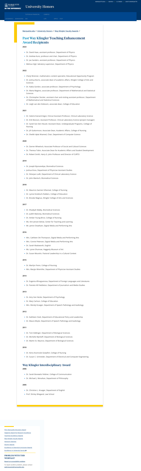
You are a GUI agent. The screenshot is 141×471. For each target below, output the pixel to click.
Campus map (50, 432)
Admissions (22, 14)
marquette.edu (100, 1)
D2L (70, 437)
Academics (10, 14)
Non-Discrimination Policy (101, 459)
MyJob (71, 442)
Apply (65, 14)
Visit (73, 14)
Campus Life (55, 14)
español (48, 422)
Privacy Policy (66, 459)
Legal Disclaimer (81, 459)
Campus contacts (52, 437)
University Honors (40, 7)
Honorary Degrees (112, 53)
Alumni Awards (111, 56)
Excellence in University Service (116, 64)
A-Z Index (119, 1)
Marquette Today (75, 422)
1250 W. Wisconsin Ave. (17, 425)
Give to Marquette (131, 1)
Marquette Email (75, 427)
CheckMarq (73, 432)
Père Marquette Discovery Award (114, 38)
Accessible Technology (124, 459)
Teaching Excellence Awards (115, 47)
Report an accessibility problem (116, 77)
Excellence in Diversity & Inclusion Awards (114, 60)
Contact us (49, 442)
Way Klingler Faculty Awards (66, 25)
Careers (48, 427)
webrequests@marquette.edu (116, 84)
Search (110, 1)
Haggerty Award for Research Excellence (115, 43)
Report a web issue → (111, 437)
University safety (75, 447)
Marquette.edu (29, 25)
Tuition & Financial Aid (38, 14)
